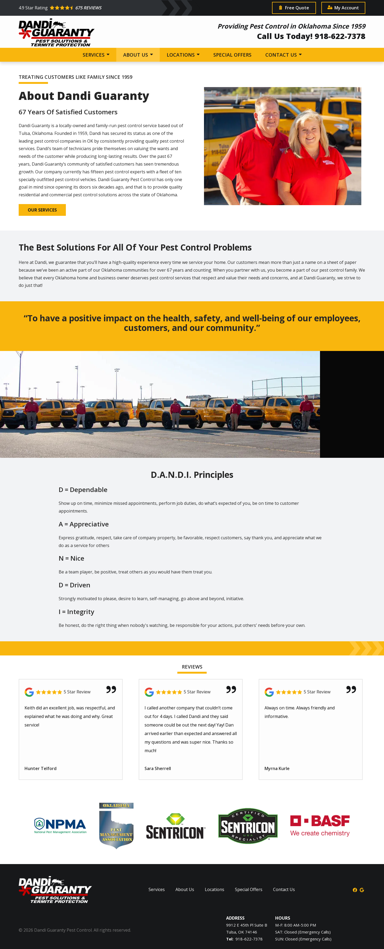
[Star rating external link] (142, 8)
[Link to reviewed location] (71, 692)
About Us (136, 55)
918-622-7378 (249, 939)
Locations (181, 55)
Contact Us (281, 55)
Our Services (42, 210)
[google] (361, 889)
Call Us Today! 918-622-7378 (311, 36)
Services (94, 55)
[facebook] (354, 889)
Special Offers (232, 55)
